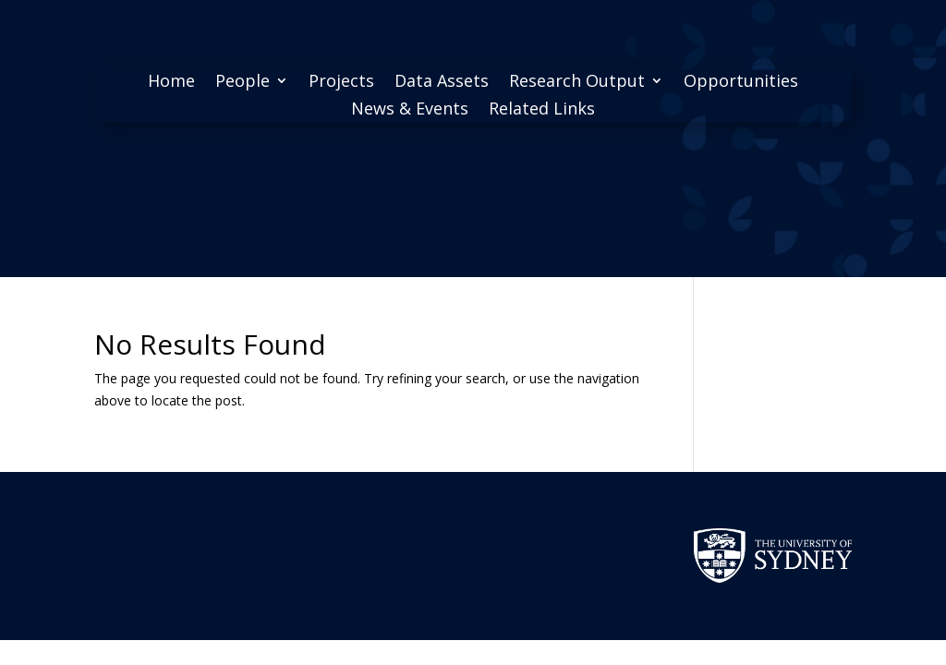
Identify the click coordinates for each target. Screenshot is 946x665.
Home (171, 82)
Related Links (542, 110)
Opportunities (741, 82)
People (242, 82)
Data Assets (441, 82)
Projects (341, 82)
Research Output (577, 82)
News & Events (409, 110)
